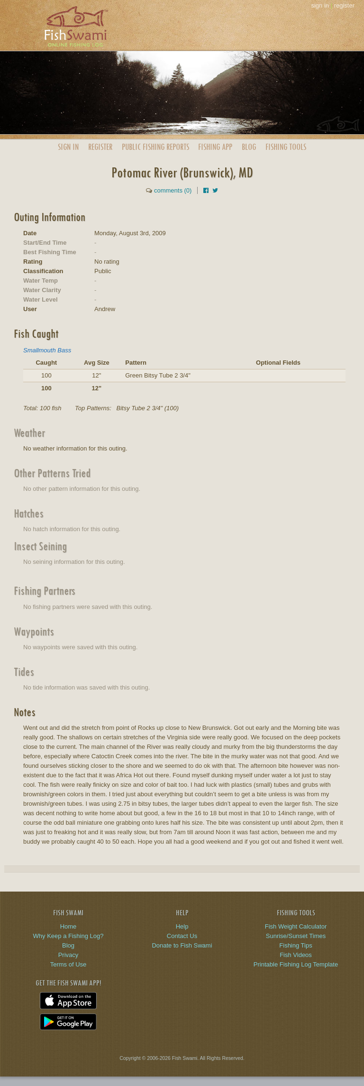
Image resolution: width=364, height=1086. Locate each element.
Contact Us (182, 935)
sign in (320, 5)
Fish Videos (296, 954)
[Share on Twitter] (215, 190)
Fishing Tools (285, 146)
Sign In (68, 146)
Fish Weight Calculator (296, 926)
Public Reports (155, 146)
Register (100, 146)
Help (182, 926)
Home (68, 926)
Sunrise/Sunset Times (296, 935)
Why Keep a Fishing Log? (68, 935)
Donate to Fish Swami (182, 945)
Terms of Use (68, 964)
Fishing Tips (295, 945)
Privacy (68, 954)
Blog (249, 146)
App (215, 146)
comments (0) (172, 190)
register (344, 5)
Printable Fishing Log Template (296, 964)
